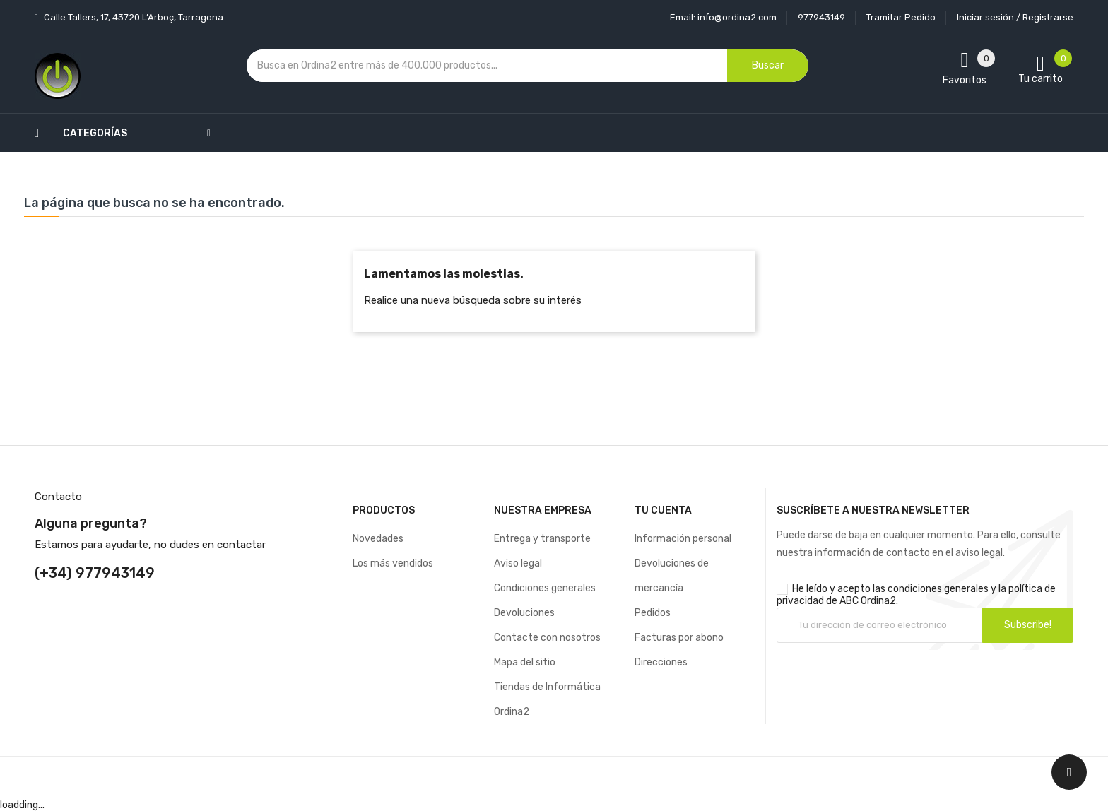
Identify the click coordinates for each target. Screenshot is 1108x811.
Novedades (378, 539)
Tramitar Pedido (901, 17)
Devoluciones (524, 613)
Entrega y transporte (542, 539)
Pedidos (653, 613)
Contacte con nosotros (547, 638)
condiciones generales (938, 589)
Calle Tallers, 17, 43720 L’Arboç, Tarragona (132, 17)
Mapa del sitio (524, 662)
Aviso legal (518, 563)
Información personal (683, 539)
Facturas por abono (679, 638)
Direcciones (661, 662)
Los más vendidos (393, 563)
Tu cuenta (663, 510)
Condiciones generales (545, 588)
